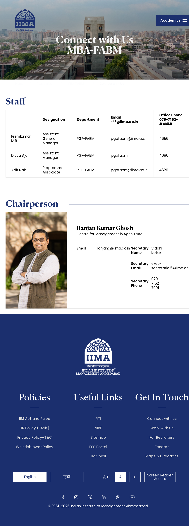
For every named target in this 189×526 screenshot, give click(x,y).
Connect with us (162, 419)
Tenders (162, 447)
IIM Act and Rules (34, 419)
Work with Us (161, 428)
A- (135, 477)
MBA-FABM (76, 83)
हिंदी (66, 476)
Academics (44, 83)
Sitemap (98, 437)
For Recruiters (162, 437)
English (30, 476)
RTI (98, 419)
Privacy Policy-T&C (34, 437)
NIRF (98, 428)
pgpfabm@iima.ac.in (129, 138)
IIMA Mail (98, 456)
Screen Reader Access (160, 477)
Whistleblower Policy (34, 447)
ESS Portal (98, 447)
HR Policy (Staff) (34, 428)
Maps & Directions (161, 456)
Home (19, 83)
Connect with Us (111, 83)
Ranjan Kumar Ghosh (105, 227)
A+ (106, 477)
